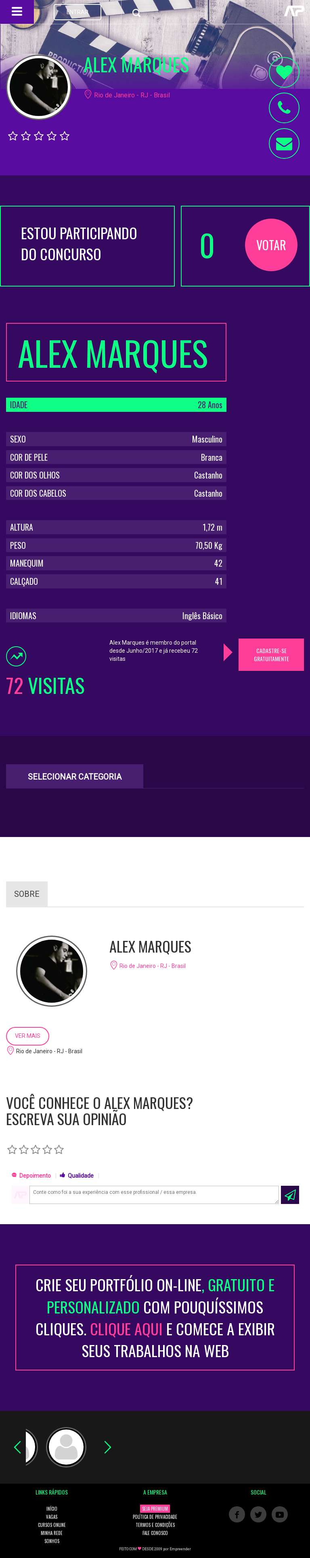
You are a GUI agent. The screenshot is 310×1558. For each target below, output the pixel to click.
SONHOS (51, 1541)
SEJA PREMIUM (155, 1508)
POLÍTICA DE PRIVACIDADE (155, 1517)
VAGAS (51, 1517)
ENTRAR (77, 12)
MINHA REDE (52, 1533)
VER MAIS (27, 1036)
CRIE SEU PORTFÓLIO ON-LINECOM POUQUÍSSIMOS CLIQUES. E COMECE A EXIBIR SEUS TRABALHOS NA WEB (155, 1317)
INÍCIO (51, 1508)
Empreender (180, 1549)
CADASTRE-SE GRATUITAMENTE (271, 654)
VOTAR (271, 245)
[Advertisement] (271, 444)
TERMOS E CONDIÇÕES (155, 1525)
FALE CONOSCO (155, 1533)
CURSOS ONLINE (52, 1525)
